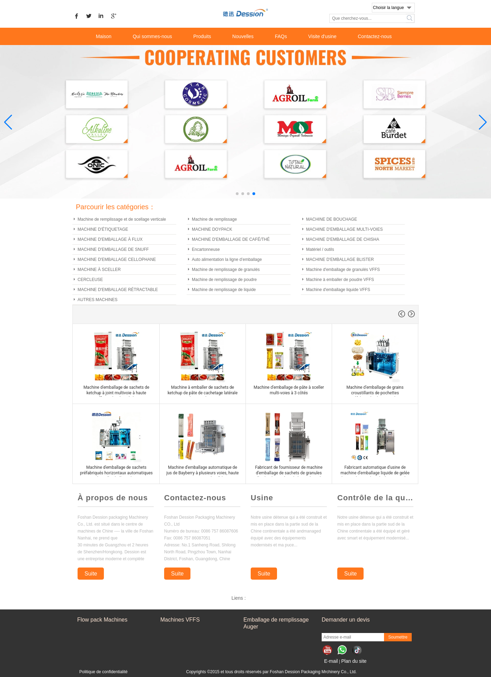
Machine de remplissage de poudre (224, 279)
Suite (90, 574)
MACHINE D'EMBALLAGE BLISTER (340, 259)
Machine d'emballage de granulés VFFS (343, 269)
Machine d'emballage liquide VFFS (338, 289)
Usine (262, 497)
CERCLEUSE (90, 279)
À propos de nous (113, 497)
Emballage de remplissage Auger (276, 623)
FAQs (281, 36)
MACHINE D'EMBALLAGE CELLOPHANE (117, 259)
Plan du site (353, 661)
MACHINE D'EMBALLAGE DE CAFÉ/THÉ (231, 239)
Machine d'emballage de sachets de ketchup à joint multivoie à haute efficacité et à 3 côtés (116, 393)
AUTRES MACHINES (97, 299)
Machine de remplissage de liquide (224, 289)
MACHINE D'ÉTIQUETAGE (103, 229)
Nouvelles (242, 36)
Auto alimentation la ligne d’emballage (227, 259)
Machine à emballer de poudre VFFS (340, 279)
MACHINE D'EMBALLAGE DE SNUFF (113, 249)
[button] (237, 193)
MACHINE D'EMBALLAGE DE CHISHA (342, 239)
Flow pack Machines (102, 620)
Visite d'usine (322, 36)
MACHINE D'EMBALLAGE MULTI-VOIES (344, 229)
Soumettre (397, 637)
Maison (103, 36)
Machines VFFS (180, 620)
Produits (202, 36)
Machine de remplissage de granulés (226, 269)
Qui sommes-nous (152, 36)
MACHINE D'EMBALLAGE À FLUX (110, 239)
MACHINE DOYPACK (212, 229)
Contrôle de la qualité (375, 497)
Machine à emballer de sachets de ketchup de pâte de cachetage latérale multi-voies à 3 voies (203, 393)
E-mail (331, 661)
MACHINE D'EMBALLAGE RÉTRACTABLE (118, 289)
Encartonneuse (206, 249)
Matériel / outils (320, 249)
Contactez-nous (375, 36)
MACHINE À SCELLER (99, 269)
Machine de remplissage (214, 219)
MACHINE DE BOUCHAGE (331, 219)
